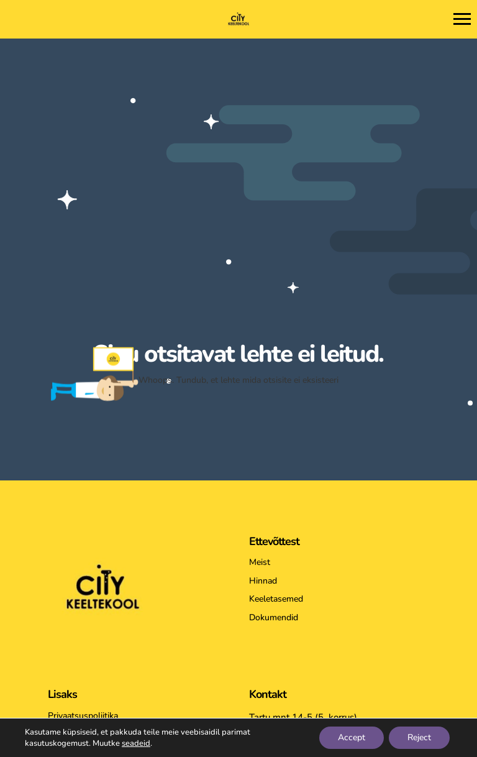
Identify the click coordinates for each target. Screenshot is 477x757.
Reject (419, 737)
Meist (259, 562)
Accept (351, 737)
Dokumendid (273, 617)
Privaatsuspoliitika (83, 716)
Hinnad (263, 581)
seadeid (136, 743)
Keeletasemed (276, 599)
